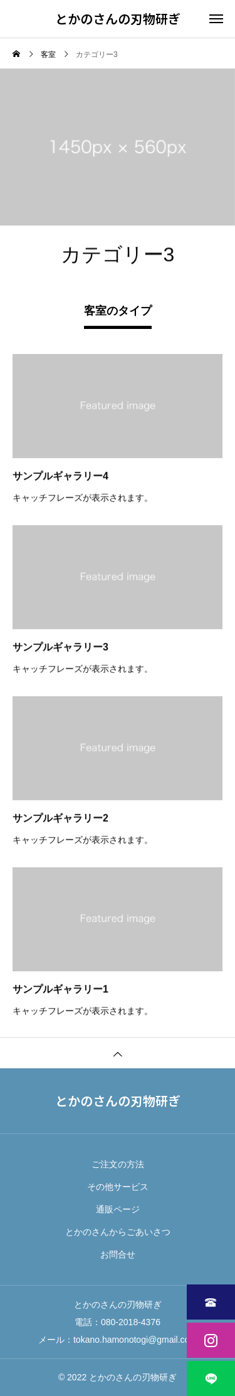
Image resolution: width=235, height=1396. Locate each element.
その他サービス (118, 1187)
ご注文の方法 (117, 1164)
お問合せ (117, 1254)
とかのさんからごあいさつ (117, 1232)
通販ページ (118, 1209)
